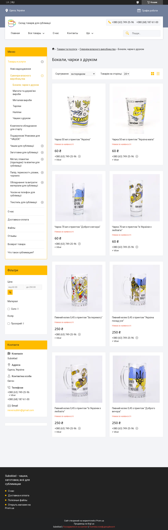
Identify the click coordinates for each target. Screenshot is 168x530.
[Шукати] (127, 33)
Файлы (11, 228)
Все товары (34, 33)
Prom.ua (100, 521)
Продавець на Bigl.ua (84, 524)
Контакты (72, 33)
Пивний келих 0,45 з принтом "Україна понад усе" (133, 319)
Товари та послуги (67, 49)
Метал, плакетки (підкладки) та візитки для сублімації (24, 162)
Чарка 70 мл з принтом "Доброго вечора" (77, 227)
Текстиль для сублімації (23, 202)
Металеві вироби (22, 100)
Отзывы (12, 236)
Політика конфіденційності (102, 527)
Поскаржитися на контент (75, 527)
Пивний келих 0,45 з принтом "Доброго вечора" (133, 410)
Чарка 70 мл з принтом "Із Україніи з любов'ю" (132, 229)
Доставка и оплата (18, 219)
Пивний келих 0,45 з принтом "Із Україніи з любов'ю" (78, 410)
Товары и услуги (17, 61)
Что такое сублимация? (21, 252)
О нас (56, 33)
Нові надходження (20, 69)
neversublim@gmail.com (21, 410)
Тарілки (17, 106)
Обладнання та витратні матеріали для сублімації (24, 184)
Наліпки (17, 112)
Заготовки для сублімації (24, 152)
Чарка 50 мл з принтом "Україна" (73, 139)
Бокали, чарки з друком (26, 85)
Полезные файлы (17, 500)
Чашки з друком (21, 118)
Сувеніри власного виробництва (98, 49)
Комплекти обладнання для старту (23, 127)
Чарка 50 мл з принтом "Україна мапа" (133, 139)
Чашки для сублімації (22, 145)
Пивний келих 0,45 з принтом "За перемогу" (78, 317)
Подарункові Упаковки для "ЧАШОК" (25, 137)
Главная (15, 33)
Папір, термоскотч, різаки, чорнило (24, 174)
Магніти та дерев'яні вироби (24, 93)
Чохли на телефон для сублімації (22, 194)
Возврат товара (16, 244)
